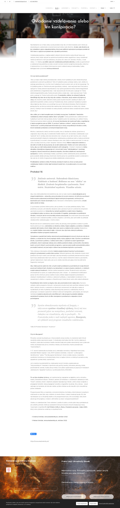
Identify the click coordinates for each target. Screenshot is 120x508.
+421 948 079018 (33, 1)
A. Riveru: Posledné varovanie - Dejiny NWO (73, 407)
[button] (103, 8)
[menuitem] (50, 8)
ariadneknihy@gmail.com (21, 1)
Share (33, 434)
